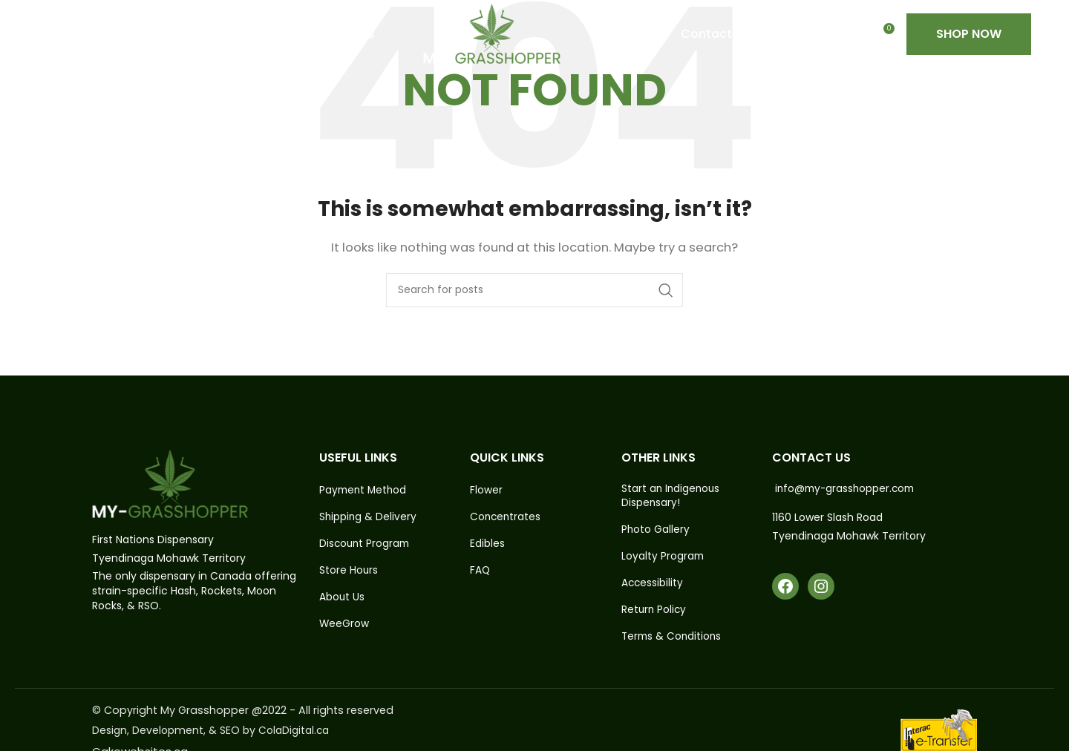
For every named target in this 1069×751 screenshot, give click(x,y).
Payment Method (364, 490)
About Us (342, 598)
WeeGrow (344, 626)
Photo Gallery (655, 530)
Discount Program (366, 544)
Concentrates (506, 517)
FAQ (480, 571)
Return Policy (654, 612)
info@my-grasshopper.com (847, 488)
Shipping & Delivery (368, 517)
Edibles (487, 544)
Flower (486, 490)
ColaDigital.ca (294, 733)
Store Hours (349, 571)
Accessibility (652, 584)
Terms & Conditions (673, 639)
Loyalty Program (663, 557)
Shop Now (968, 44)
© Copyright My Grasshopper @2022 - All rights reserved (246, 713)
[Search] (534, 290)
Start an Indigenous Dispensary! (671, 496)
